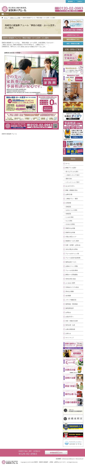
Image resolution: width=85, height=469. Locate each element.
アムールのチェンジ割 (72, 253)
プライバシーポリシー (68, 458)
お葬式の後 (69, 194)
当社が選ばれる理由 (72, 249)
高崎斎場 (68, 206)
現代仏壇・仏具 (70, 325)
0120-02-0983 (69, 9)
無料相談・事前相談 (72, 304)
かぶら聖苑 (69, 220)
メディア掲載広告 (71, 300)
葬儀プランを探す (71, 167)
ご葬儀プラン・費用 (72, 198)
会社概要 (68, 295)
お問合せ (68, 312)
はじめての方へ (70, 186)
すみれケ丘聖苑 (70, 224)
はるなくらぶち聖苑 (71, 210)
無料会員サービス (71, 262)
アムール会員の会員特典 (73, 258)
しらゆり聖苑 (69, 217)
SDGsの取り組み (71, 279)
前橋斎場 (68, 213)
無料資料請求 (70, 308)
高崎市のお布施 (70, 228)
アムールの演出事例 (72, 270)
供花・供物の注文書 (72, 321)
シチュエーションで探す (73, 182)
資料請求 (70, 1)
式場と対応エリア (71, 236)
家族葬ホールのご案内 (72, 241)
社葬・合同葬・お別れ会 (73, 245)
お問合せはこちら (56, 452)
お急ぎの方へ (70, 316)
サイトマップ (70, 337)
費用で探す (69, 178)
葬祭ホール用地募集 (72, 274)
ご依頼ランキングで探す (73, 175)
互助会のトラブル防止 (72, 287)
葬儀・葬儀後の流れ (72, 190)
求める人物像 (70, 291)
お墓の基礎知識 (70, 329)
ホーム (68, 163)
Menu (42, 14)
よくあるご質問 (70, 283)
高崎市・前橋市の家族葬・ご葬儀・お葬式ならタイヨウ (49, 462)
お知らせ (68, 333)
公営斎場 (68, 203)
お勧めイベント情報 (72, 266)
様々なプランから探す (72, 171)
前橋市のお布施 (70, 232)
